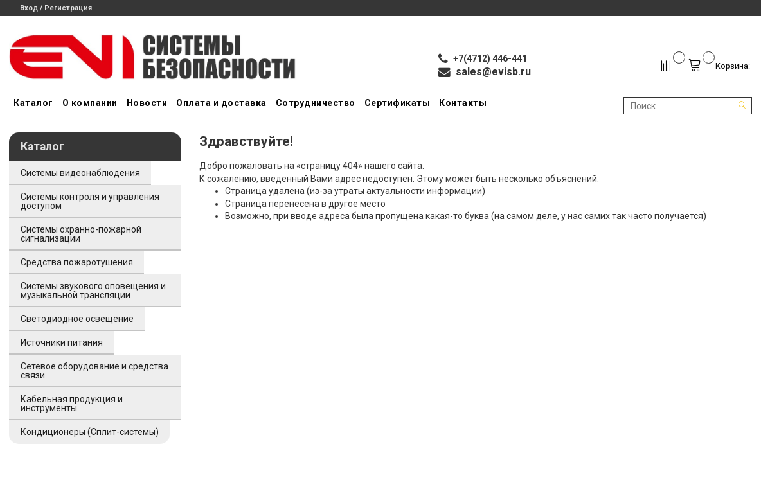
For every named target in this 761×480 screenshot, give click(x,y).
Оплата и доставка (221, 103)
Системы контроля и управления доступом (90, 201)
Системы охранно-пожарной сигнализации (81, 234)
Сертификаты (397, 103)
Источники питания (62, 342)
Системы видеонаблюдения (80, 173)
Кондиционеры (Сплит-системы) (90, 432)
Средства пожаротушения (77, 262)
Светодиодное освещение (77, 319)
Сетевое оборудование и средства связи (94, 370)
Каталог (33, 103)
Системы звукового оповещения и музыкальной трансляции (93, 290)
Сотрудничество (315, 103)
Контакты (463, 103)
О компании (90, 103)
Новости (147, 103)
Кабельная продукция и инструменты (72, 403)
